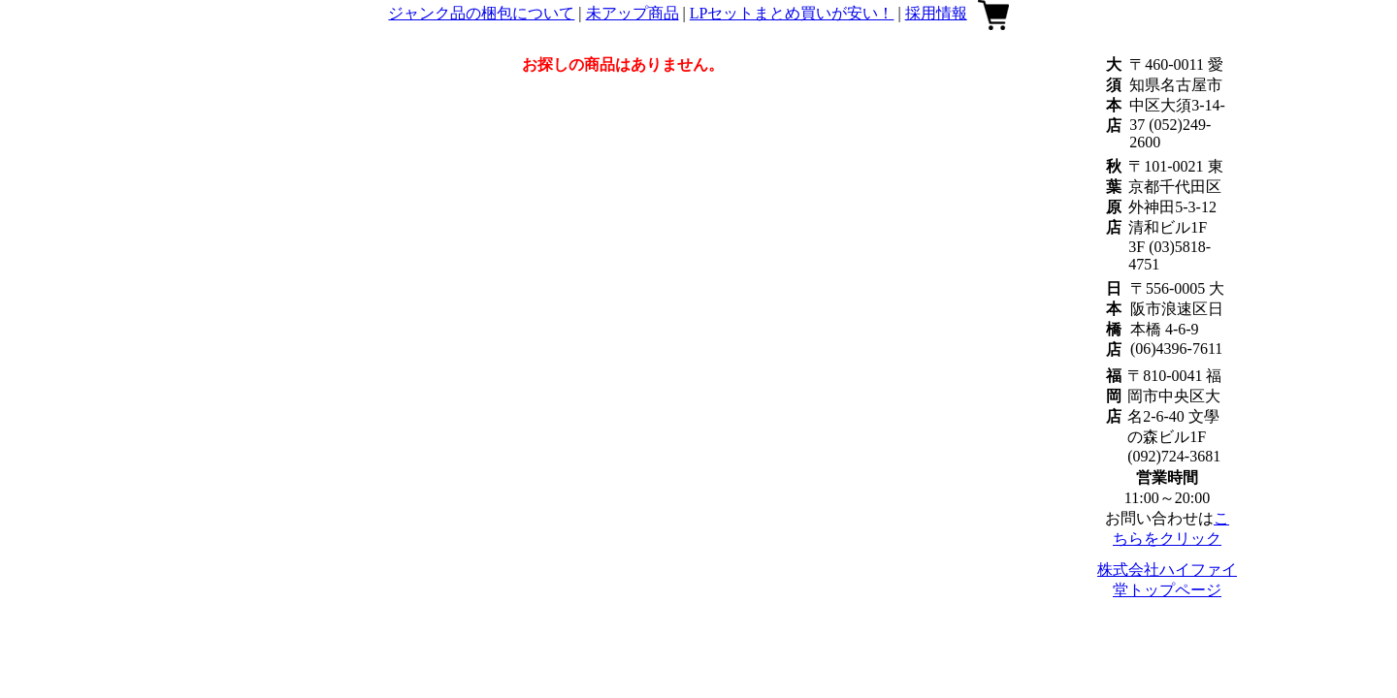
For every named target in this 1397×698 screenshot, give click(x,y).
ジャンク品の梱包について (481, 13)
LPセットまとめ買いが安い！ (792, 13)
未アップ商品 (632, 13)
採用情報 (936, 13)
